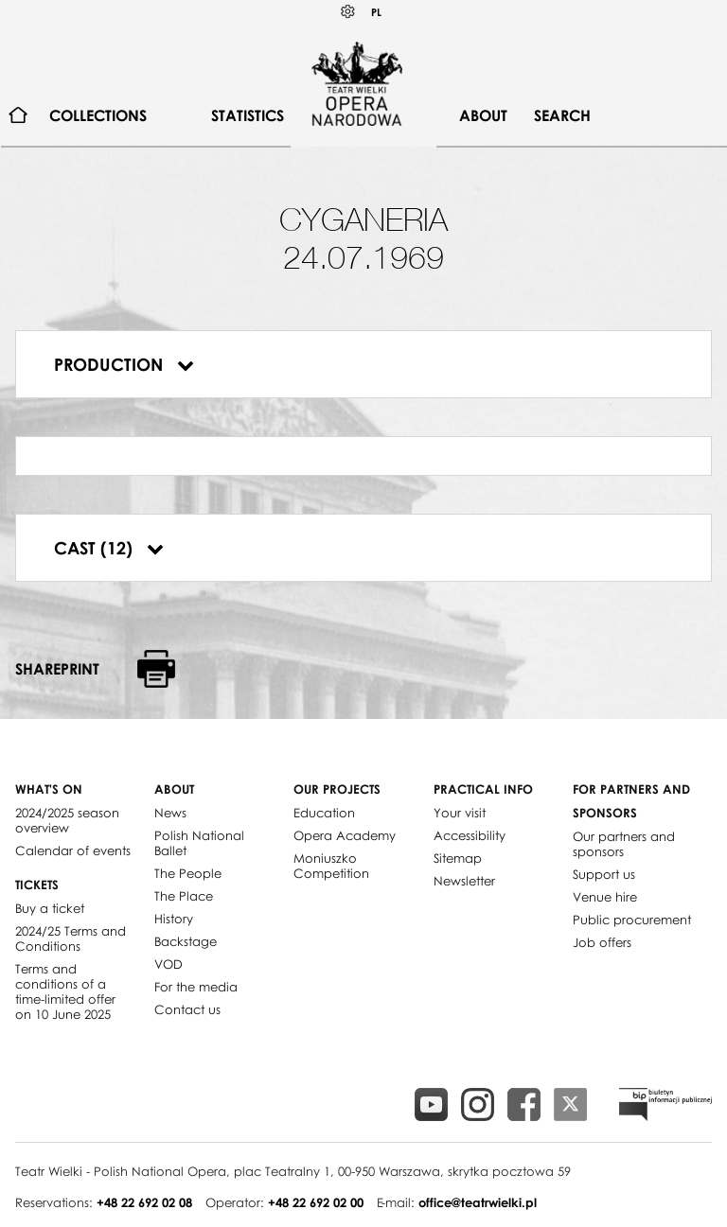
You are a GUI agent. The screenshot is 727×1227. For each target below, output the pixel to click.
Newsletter (464, 880)
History (173, 918)
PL (376, 12)
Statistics (247, 115)
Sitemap (458, 858)
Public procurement (632, 919)
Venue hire (605, 896)
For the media (196, 986)
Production (124, 364)
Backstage (185, 941)
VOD (168, 964)
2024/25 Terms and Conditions (70, 938)
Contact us (187, 1009)
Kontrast (348, 12)
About (483, 115)
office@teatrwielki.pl (477, 1202)
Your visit (460, 812)
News (170, 812)
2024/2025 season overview (67, 820)
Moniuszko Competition (331, 865)
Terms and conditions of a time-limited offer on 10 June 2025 (65, 991)
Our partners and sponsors (624, 844)
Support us (604, 874)
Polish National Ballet (199, 843)
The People (188, 873)
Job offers (602, 942)
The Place (183, 895)
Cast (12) (109, 547)
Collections (98, 115)
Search (562, 115)
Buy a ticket (49, 908)
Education (324, 812)
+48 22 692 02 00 (316, 1202)
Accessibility (469, 835)
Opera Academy (344, 835)
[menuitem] (18, 115)
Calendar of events (73, 850)
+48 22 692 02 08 (144, 1202)
